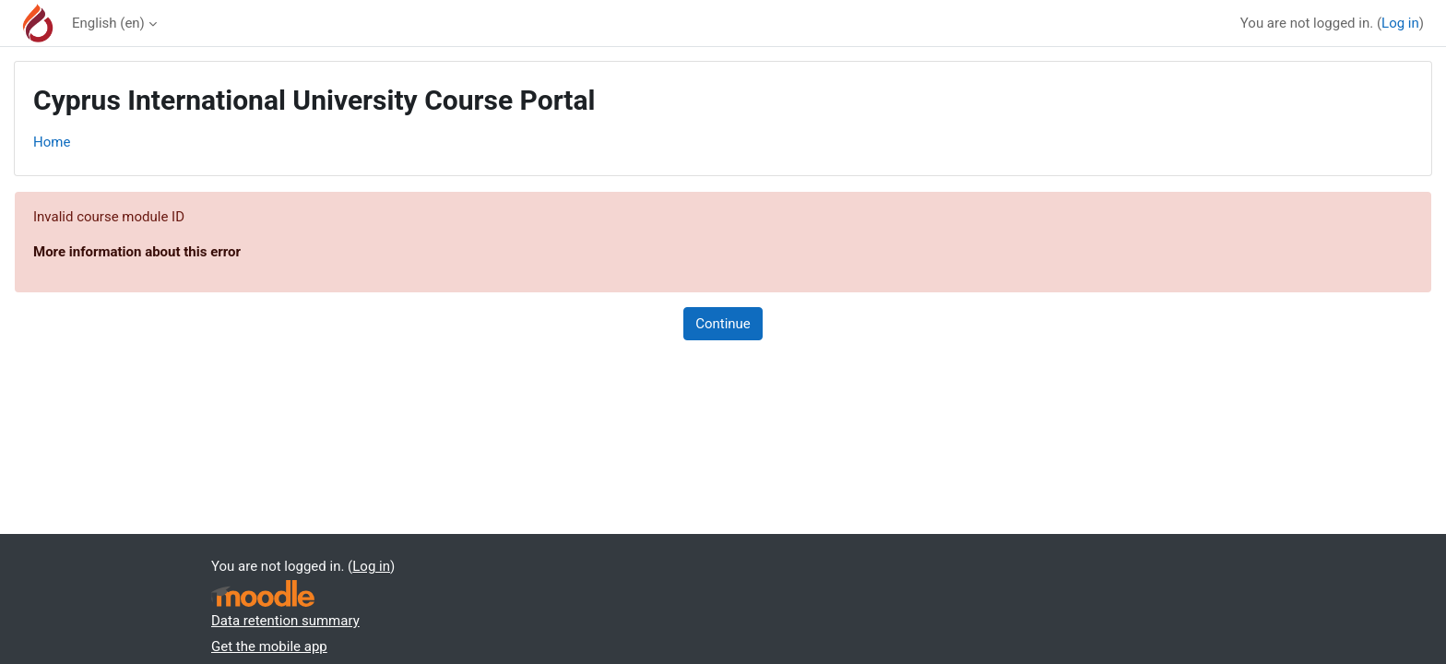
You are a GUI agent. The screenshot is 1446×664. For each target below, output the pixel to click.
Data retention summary (285, 620)
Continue (723, 323)
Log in (1400, 23)
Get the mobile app (269, 646)
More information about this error (137, 251)
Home (51, 142)
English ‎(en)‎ (108, 23)
